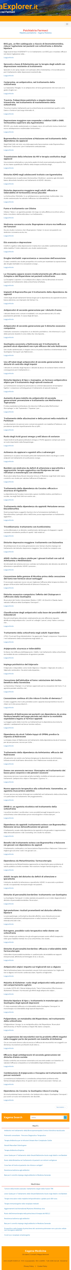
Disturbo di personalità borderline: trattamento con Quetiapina (35, 894)
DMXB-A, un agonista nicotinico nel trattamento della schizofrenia (30, 807)
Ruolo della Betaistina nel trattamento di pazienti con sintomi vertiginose (30, 1160)
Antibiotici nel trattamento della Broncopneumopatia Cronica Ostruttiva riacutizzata (34, 1130)
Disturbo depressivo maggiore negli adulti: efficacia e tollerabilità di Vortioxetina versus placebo (30, 191)
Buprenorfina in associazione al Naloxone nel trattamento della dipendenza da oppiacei (35, 139)
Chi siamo (25, 1254)
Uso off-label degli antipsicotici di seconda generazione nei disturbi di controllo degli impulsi (33, 363)
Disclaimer (64, 1261)
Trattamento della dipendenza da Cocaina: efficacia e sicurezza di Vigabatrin (31, 489)
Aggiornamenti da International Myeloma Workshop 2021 (24, 1208)
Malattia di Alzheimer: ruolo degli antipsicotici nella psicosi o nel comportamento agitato (34, 983)
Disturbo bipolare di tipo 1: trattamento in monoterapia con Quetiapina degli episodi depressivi (33, 1001)
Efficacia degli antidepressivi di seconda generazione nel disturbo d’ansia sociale (32, 1056)
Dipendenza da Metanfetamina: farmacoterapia (28, 861)
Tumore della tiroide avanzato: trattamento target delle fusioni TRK (28, 1189)
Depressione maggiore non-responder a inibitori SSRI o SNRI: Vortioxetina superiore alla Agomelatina (34, 121)
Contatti (33, 1254)
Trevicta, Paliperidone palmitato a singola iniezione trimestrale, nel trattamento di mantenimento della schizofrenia (29, 102)
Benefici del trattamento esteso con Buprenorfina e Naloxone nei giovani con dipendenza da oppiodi (34, 843)
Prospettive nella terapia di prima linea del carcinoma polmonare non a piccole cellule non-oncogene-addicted (35, 1229)
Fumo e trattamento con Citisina (20, 208)
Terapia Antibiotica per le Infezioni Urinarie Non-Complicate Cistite (28, 1140)
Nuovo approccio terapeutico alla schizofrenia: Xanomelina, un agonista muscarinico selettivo (35, 789)
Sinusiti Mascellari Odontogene (15, 1145)
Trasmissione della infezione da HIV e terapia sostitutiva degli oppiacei (35, 157)
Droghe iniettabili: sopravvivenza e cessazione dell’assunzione (35, 258)
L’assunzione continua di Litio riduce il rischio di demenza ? (33, 698)
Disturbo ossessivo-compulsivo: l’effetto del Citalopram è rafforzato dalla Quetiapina (32, 595)
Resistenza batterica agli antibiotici (16, 1170)
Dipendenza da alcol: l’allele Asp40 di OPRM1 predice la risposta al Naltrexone (31, 735)
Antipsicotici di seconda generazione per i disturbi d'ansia (33, 310)
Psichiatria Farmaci (35, 30)
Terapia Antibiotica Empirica (14, 1150)
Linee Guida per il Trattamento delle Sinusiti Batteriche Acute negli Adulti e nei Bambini (35, 1155)
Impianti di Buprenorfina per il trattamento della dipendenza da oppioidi (35, 293)
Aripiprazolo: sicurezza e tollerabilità (22, 648)
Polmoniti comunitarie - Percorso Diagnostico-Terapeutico (25, 1135)
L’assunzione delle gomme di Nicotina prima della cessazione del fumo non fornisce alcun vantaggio (34, 577)
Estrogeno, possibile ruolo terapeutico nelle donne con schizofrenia (31, 931)
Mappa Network (43, 1254)
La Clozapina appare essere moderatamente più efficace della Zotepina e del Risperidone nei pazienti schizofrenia (35, 275)
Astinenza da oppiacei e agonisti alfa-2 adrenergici (29, 452)
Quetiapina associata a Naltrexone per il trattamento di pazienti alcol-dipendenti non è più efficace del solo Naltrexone (35, 345)
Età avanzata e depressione (17, 242)
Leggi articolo (9, 57)
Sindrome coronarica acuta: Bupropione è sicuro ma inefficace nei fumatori (35, 225)
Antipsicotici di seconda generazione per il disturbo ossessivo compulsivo (34, 327)
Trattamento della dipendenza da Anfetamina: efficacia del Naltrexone (33, 753)
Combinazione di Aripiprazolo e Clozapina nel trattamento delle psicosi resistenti (35, 1074)
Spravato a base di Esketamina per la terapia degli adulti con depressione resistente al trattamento (34, 65)
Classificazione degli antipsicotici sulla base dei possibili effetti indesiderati (35, 613)
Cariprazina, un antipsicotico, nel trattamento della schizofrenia (29, 83)
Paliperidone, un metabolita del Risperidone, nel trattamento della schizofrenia (34, 1019)
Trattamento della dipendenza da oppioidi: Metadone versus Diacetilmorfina (34, 507)
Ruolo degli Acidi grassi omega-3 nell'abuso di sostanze (32, 436)
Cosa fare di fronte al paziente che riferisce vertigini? (23, 1165)
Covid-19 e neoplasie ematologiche (17, 1235)
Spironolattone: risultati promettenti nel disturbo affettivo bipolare (33, 911)
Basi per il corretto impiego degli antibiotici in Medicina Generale (27, 1175)
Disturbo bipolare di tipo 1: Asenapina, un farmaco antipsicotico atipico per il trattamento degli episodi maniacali (35, 381)
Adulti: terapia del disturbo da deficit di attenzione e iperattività (30, 877)
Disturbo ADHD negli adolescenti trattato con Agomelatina (33, 174)
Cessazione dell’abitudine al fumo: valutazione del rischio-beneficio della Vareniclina (33, 681)
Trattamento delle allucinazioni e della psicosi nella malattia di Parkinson (35, 419)
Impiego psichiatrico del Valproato (21, 664)
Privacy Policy (29, 1266)
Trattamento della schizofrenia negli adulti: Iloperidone (31, 633)
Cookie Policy (42, 1266)
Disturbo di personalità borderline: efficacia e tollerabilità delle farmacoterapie (35, 950)
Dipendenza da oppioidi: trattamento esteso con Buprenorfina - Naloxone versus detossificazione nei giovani (35, 825)
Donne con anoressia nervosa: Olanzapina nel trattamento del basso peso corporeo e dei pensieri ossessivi (34, 771)
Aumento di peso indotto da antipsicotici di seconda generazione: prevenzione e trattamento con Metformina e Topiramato (33, 400)
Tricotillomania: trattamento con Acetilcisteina (27, 527)
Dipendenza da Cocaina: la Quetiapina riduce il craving (31, 1091)
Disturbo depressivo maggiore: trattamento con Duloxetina (33, 542)
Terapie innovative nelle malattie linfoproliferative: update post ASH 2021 (30, 1199)
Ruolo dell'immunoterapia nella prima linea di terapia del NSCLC (27, 1213)
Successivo (61, 1107)
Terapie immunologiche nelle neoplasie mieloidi (21, 1204)
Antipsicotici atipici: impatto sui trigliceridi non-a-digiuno (32, 967)
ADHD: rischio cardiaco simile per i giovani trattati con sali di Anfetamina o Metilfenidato (34, 559)
